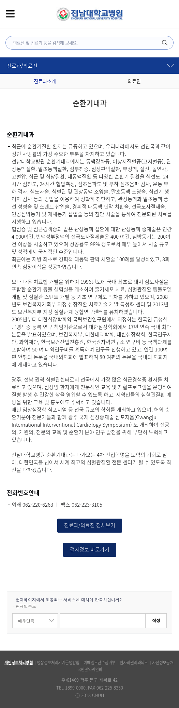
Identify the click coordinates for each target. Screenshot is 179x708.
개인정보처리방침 (18, 662)
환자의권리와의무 (134, 662)
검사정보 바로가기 (89, 549)
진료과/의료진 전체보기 (89, 525)
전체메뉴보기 (10, 14)
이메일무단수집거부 (100, 662)
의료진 (134, 81)
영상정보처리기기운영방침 (58, 662)
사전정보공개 (162, 662)
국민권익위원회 (89, 669)
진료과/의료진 (22, 65)
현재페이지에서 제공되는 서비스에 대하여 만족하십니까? (69, 599)
